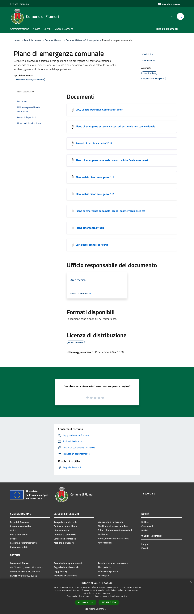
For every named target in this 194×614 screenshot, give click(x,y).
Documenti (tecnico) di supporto (82, 40)
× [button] (191, 582)
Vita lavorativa (61, 530)
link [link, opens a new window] (125, 596)
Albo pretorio (104, 567)
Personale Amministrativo (23, 543)
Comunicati (147, 526)
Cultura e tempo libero (65, 526)
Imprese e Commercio (65, 534)
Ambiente (102, 534)
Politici (13, 538)
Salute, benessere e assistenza (113, 538)
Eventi (144, 548)
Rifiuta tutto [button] (109, 602)
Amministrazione (32, 40)
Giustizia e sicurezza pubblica (113, 526)
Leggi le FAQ (60, 571)
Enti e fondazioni (19, 534)
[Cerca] (180, 16)
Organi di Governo (19, 522)
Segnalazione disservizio (66, 567)
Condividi (148, 54)
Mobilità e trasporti (64, 543)
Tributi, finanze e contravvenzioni (115, 530)
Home (17, 40)
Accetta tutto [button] (85, 602)
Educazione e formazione (110, 522)
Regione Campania (19, 4)
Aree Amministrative (20, 526)
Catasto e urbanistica (65, 538)
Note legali (103, 575)
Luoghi (144, 544)
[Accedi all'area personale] (169, 3)
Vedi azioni (149, 60)
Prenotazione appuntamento (68, 563)
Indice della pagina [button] (25, 91)
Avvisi (144, 530)
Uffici (13, 530)
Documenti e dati (53, 40)
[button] (97, 608)
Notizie (145, 522)
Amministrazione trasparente (113, 563)
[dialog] (97, 596)
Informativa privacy (108, 571)
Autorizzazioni (105, 542)
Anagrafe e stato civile (65, 522)
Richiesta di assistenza (65, 575)
